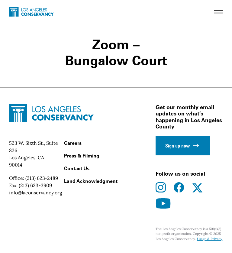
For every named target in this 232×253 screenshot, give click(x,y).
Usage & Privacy (209, 239)
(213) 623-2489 (41, 178)
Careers (73, 143)
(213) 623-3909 (35, 185)
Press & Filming (81, 156)
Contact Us (76, 168)
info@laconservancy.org (35, 193)
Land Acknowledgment (91, 181)
